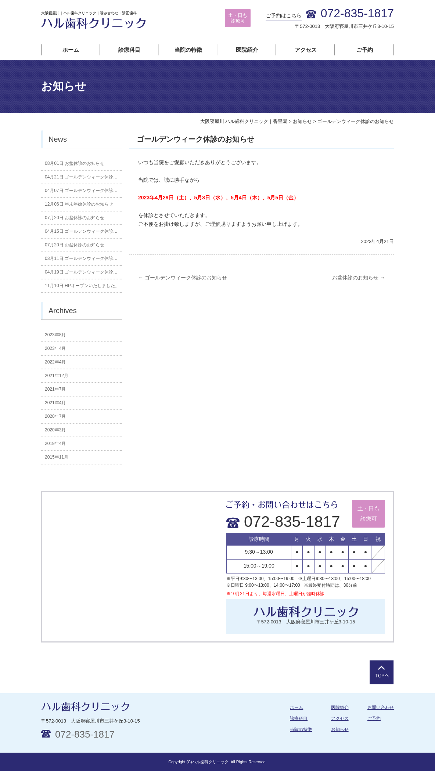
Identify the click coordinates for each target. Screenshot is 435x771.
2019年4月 (55, 443)
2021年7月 (55, 389)
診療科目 (129, 50)
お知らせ (340, 729)
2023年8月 (55, 334)
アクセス (306, 50)
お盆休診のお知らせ (358, 277)
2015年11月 (56, 457)
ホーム (70, 50)
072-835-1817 (283, 521)
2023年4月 (55, 348)
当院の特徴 (188, 50)
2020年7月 (55, 416)
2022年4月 (55, 362)
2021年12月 (56, 375)
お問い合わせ (380, 707)
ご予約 (364, 50)
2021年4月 (55, 402)
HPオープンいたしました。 (82, 285)
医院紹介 (247, 50)
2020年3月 (55, 429)
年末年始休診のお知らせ (79, 204)
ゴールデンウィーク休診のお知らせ (182, 277)
